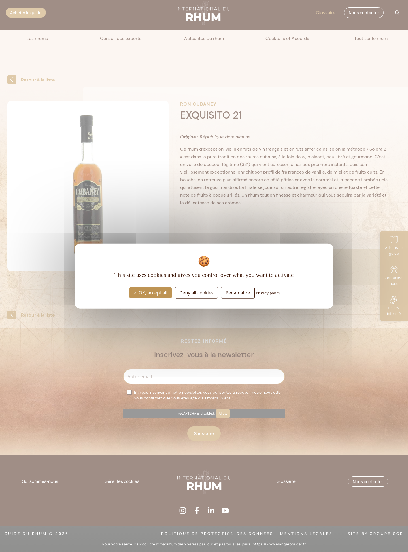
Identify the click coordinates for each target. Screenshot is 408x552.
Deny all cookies (196, 292)
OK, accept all (150, 292)
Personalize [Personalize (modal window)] (238, 292)
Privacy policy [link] (268, 292)
